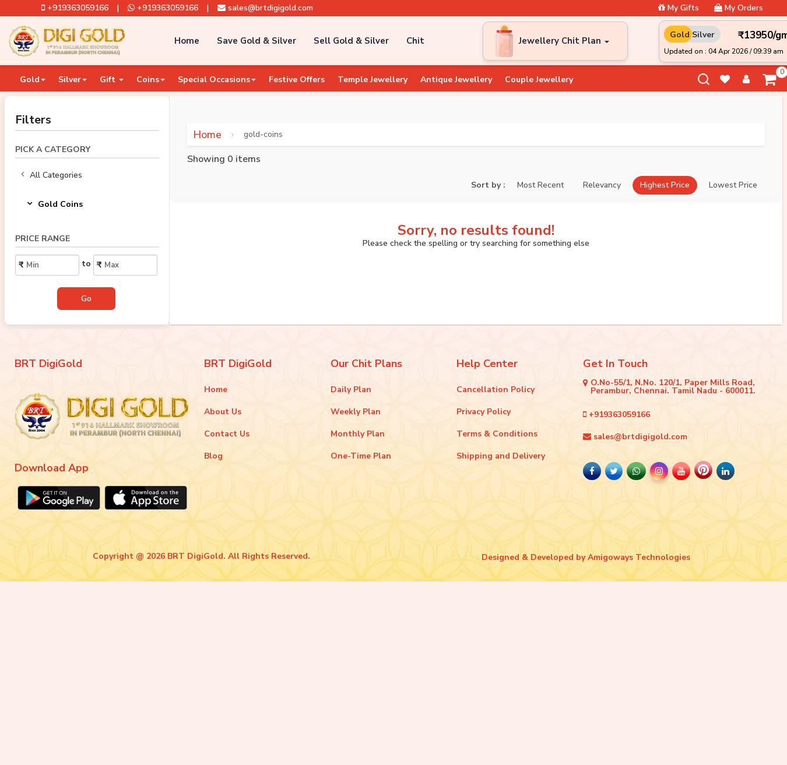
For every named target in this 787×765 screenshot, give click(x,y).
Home (186, 41)
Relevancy (602, 185)
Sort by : (488, 185)
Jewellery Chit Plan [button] (564, 41)
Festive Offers (297, 79)
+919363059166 (74, 8)
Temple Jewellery (372, 79)
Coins (150, 79)
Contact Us (227, 433)
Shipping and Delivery (500, 455)
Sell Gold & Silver (351, 41)
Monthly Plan (358, 433)
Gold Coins (55, 204)
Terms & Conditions (496, 433)
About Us (222, 411)
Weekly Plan (356, 411)
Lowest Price (733, 185)
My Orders (738, 8)
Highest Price (665, 185)
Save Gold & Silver (256, 41)
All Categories (51, 175)
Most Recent (540, 185)
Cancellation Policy (495, 389)
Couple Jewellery (539, 79)
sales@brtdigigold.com (265, 8)
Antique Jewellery (456, 79)
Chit (415, 41)
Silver (72, 79)
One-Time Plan (361, 455)
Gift (112, 79)
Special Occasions (217, 79)
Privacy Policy (483, 411)
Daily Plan (351, 389)
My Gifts (678, 8)
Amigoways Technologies (639, 557)
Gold (32, 79)
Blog (213, 455)
